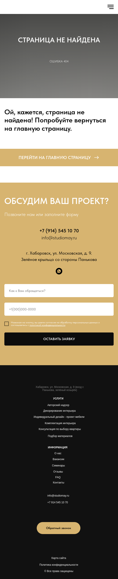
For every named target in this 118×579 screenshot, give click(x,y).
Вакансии (58, 459)
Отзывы (58, 471)
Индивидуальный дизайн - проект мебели (59, 416)
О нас (57, 453)
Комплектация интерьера (60, 423)
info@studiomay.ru (59, 237)
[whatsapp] (59, 271)
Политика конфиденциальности (58, 564)
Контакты (58, 482)
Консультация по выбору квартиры (60, 429)
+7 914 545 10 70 (57, 502)
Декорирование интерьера (59, 410)
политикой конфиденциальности (47, 325)
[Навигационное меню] (111, 7)
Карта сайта (59, 558)
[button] (58, 528)
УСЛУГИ (58, 398)
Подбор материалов (60, 436)
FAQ (58, 477)
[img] (53, 512)
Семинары (58, 465)
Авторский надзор (58, 405)
